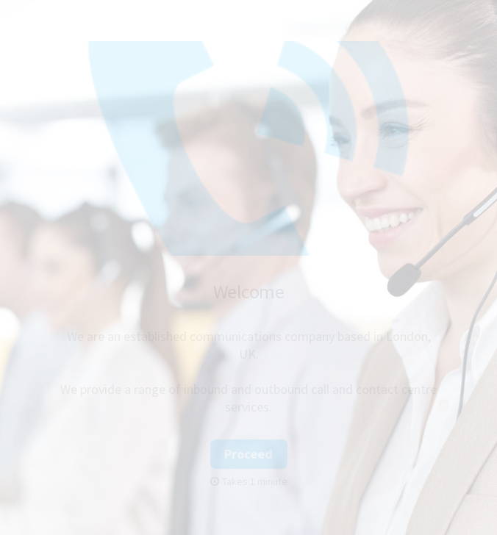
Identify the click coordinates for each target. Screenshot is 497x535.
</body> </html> (248, 267)
